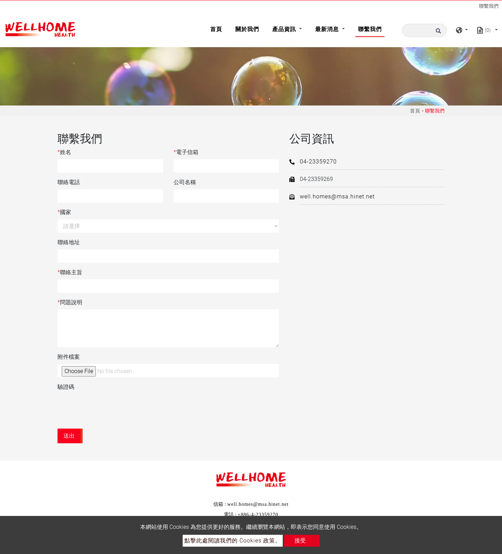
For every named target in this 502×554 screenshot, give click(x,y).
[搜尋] (424, 30)
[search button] (440, 30)
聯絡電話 (69, 182)
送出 (69, 435)
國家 (64, 212)
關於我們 (247, 29)
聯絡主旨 (70, 272)
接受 (300, 540)
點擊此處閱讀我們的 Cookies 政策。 (232, 540)
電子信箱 (186, 152)
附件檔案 (69, 356)
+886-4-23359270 (258, 514)
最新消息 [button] (328, 29)
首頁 (217, 28)
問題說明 (70, 302)
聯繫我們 (370, 29)
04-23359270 (318, 161)
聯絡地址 (69, 242)
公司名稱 (185, 182)
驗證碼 (66, 387)
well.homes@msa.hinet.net (337, 196)
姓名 (64, 152)
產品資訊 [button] (285, 29)
